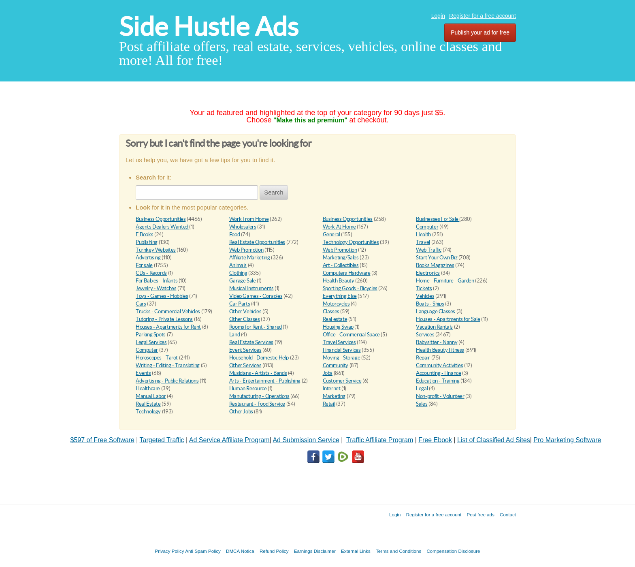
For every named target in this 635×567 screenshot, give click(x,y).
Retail (329, 404)
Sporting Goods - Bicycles (350, 288)
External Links (356, 551)
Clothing (238, 273)
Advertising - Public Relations (167, 381)
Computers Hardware (347, 273)
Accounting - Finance (438, 373)
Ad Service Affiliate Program (229, 439)
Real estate (335, 319)
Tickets (424, 288)
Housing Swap (338, 327)
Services (425, 335)
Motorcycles (336, 304)
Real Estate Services (251, 342)
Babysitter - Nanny (436, 342)
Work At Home (339, 227)
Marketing (334, 396)
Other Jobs (241, 412)
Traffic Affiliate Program (379, 439)
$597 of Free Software (102, 439)
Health (423, 234)
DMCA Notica (240, 551)
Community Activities (439, 365)
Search (273, 192)
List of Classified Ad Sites (493, 439)
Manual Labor (151, 396)
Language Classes (435, 311)
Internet (332, 388)
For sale (144, 265)
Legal (422, 388)
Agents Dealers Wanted (162, 227)
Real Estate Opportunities (257, 242)
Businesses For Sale (437, 219)
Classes (331, 311)
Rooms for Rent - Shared (255, 327)
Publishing (147, 242)
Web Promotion (246, 250)
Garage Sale (242, 281)
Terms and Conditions (398, 551)
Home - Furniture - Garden (445, 281)
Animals (238, 265)
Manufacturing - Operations (259, 396)
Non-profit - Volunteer (440, 396)
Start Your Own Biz (436, 258)
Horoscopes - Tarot (157, 358)
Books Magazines (435, 265)
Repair (423, 358)
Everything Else (340, 296)
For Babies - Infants (156, 281)
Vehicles (425, 296)
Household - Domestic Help (259, 358)
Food (234, 234)
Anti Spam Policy (203, 551)
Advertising (148, 258)
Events (143, 373)
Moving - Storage (341, 358)
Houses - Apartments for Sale (448, 319)
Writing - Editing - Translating (168, 365)
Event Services (245, 350)
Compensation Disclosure (453, 551)
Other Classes (244, 319)
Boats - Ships (430, 304)
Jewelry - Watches (156, 288)
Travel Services (339, 342)
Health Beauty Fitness (440, 350)
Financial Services (342, 350)
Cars (141, 304)
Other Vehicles (245, 311)
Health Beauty (338, 281)
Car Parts (239, 304)
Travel (423, 242)
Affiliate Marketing (249, 258)
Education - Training (437, 381)
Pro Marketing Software (567, 439)
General (331, 234)
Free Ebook (435, 439)
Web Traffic (428, 250)
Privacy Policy (169, 551)
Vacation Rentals (434, 327)
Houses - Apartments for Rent (168, 327)
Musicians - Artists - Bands (258, 373)
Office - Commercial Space (351, 335)
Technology (148, 412)
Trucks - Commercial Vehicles (168, 311)
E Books (144, 234)
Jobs (327, 373)
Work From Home (249, 219)
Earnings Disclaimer (315, 551)
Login (438, 16)
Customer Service (342, 381)
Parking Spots (151, 335)
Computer (427, 227)
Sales (421, 404)
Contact (508, 514)
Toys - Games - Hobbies (162, 296)
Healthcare (148, 388)
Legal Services (151, 342)
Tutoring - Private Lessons (164, 319)
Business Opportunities (160, 219)
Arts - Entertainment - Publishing (264, 381)
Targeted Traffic (162, 439)
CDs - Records (151, 273)
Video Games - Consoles (255, 296)
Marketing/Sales (341, 258)
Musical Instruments (251, 288)
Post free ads (480, 514)
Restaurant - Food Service (257, 404)
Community (336, 365)
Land (234, 335)
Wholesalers (242, 227)
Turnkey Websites (156, 250)
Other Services (245, 365)
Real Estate (148, 404)
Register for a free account (482, 16)
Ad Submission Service (306, 439)
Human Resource (248, 388)
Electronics (428, 273)
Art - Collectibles (341, 265)
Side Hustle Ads (208, 26)
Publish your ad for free (480, 32)
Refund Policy (274, 551)
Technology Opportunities (351, 242)
